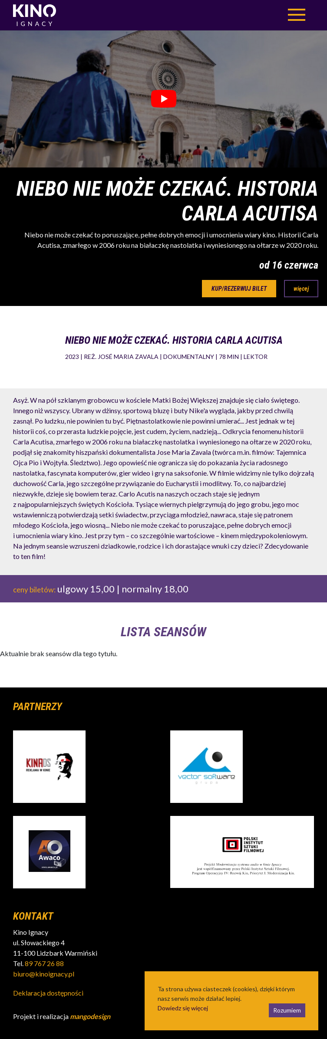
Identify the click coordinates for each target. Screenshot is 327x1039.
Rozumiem (287, 1010)
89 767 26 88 (44, 963)
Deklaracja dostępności (48, 993)
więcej (301, 288)
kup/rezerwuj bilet (239, 288)
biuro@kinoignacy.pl (43, 974)
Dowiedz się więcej (183, 1008)
